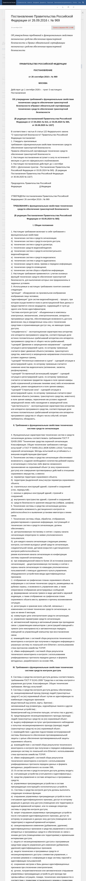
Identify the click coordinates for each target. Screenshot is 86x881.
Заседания (36, 2)
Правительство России (9, 2)
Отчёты (75, 2)
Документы (43, 2)
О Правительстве (21, 2)
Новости (29, 2)
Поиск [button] (83, 2)
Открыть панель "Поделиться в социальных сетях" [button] (74, 7)
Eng (79, 2)
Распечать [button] (68, 7)
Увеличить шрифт (63, 7)
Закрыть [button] (84, 14)
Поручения (50, 2)
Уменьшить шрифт (57, 7)
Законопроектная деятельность (63, 2)
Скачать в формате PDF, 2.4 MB (63, 27)
